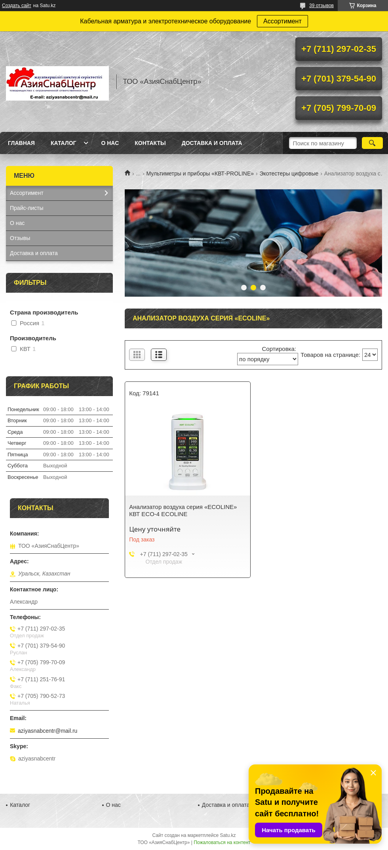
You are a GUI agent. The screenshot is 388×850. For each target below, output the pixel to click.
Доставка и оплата (212, 143)
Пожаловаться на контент (222, 842)
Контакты (150, 143)
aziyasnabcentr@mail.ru (47, 731)
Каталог (63, 143)
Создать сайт (16, 5)
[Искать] (372, 143)
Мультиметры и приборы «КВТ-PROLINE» (200, 173)
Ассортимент (282, 21)
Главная (21, 143)
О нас (110, 143)
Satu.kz (228, 835)
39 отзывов (321, 5)
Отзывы (20, 238)
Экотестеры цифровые (288, 173)
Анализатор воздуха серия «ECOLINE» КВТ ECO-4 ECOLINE (183, 510)
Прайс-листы (27, 208)
